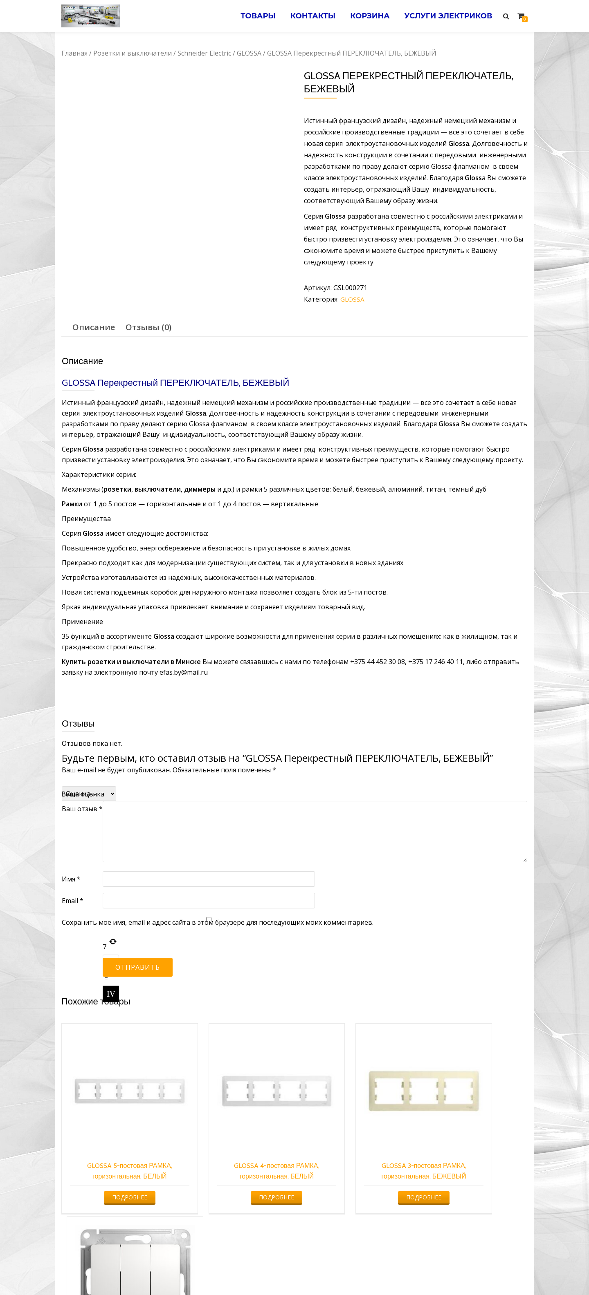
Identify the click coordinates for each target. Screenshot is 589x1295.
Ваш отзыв (82, 808)
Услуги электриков (447, 15)
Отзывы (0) (148, 327)
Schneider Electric (204, 53)
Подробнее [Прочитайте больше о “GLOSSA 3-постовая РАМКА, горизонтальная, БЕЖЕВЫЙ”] (352, 1168)
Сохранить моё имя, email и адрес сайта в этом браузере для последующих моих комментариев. (217, 922)
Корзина (367, 15)
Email (72, 900)
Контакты (308, 15)
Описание (93, 327)
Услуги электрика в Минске (234, 1272)
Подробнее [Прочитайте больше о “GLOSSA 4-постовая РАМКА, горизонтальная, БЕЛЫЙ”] (234, 1168)
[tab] (93, 327)
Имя (71, 879)
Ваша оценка (82, 794)
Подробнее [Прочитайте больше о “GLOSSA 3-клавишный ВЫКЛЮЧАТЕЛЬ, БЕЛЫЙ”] (471, 1168)
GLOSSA (249, 53)
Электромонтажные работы (354, 1272)
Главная (74, 53)
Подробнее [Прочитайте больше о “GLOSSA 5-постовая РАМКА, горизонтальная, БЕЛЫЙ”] (115, 1168)
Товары (251, 15)
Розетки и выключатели (132, 53)
